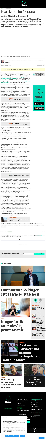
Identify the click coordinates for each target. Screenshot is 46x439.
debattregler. (20, 408)
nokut (16, 223)
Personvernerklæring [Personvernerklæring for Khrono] (8, 408)
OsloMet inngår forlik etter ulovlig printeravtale (40, 316)
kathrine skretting (38, 223)
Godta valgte (15, 435)
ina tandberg (3, 225)
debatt (28, 225)
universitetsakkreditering (13, 225)
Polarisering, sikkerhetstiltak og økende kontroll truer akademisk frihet (40, 322)
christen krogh (34, 225)
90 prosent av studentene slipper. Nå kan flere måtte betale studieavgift (40, 335)
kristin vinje (30, 223)
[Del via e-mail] (44, 65)
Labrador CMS (37, 415)
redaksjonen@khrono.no (36, 399)
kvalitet (25, 223)
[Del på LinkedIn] (42, 65)
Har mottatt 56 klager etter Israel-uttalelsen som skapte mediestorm (40, 309)
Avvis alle (22, 435)
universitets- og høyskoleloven (7, 223)
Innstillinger (8, 435)
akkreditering (41, 225)
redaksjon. (19, 407)
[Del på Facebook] (38, 65)
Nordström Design (38, 412)
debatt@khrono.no (35, 400)
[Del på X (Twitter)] (40, 65)
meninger (20, 223)
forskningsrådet (22, 225)
